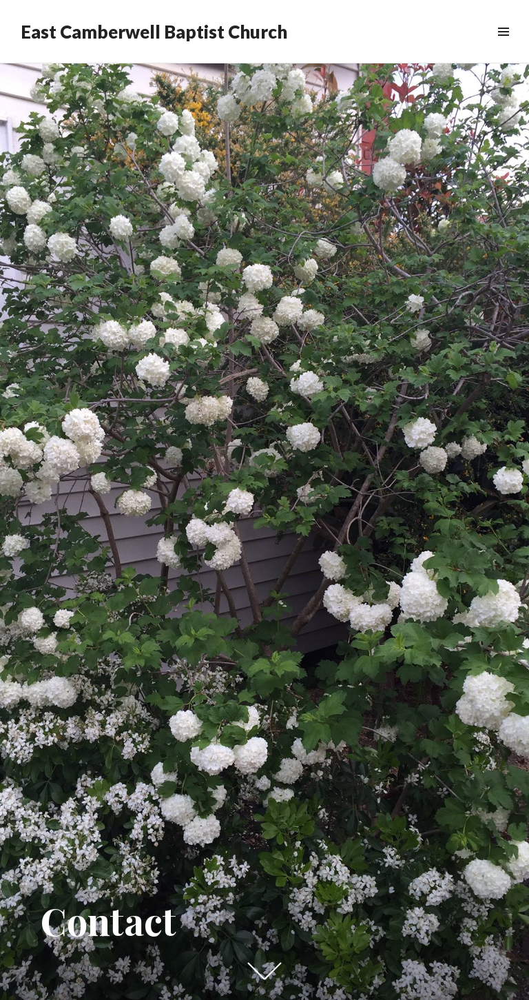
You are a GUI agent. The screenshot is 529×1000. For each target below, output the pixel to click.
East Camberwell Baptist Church (154, 32)
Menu (503, 47)
